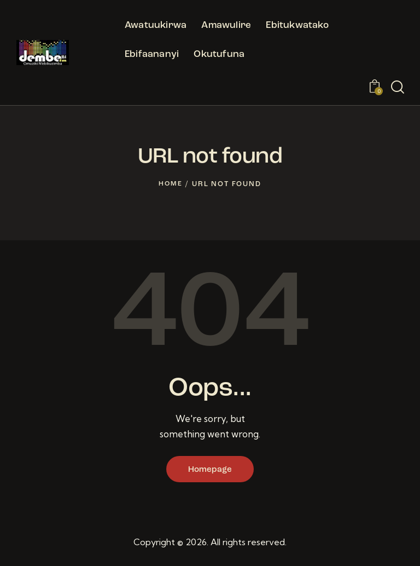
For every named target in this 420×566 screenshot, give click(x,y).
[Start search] (397, 87)
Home (171, 184)
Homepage (210, 470)
